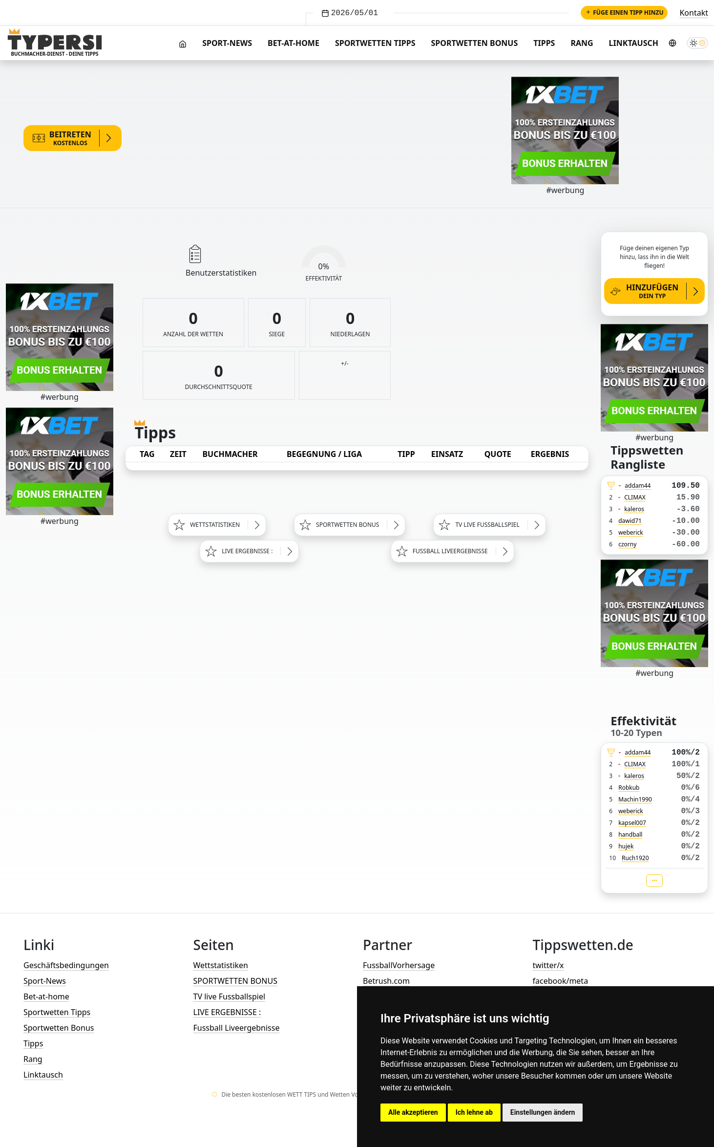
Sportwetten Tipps (375, 43)
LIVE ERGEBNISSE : (227, 1012)
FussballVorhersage (399, 965)
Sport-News (227, 43)
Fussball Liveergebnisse (236, 1027)
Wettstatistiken (220, 965)
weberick (630, 532)
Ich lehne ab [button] (474, 1112)
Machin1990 (635, 799)
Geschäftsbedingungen (66, 965)
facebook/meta (560, 980)
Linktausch (633, 43)
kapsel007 (632, 823)
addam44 (638, 485)
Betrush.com (386, 980)
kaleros (634, 509)
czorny (627, 544)
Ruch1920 (635, 858)
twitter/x (548, 965)
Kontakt (693, 12)
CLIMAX (635, 497)
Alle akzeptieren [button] (413, 1112)
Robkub (628, 787)
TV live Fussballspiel (229, 996)
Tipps (544, 43)
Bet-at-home (293, 43)
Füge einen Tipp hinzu (624, 12)
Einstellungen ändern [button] (542, 1112)
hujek (625, 846)
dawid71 (630, 521)
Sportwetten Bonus (474, 43)
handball (630, 834)
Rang (581, 43)
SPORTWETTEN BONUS (235, 980)
